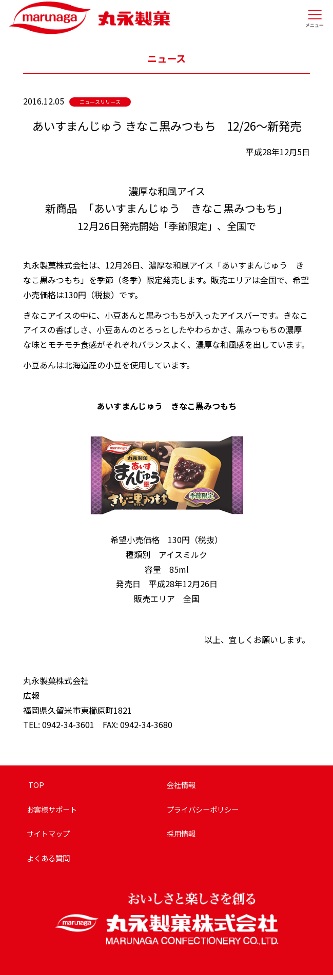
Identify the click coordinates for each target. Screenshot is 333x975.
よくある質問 (48, 858)
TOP (35, 784)
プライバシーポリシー (203, 809)
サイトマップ (48, 833)
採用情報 (181, 833)
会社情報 (181, 784)
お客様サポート (52, 809)
